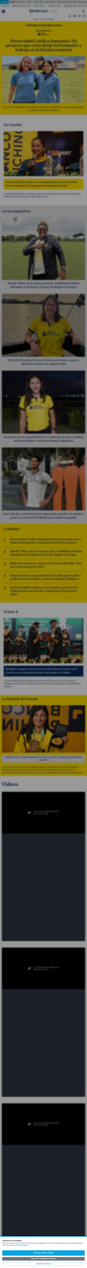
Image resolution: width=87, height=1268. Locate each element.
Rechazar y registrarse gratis (43, 1259)
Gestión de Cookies (43, 1264)
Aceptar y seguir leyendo (43, 1253)
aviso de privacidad (22, 1245)
